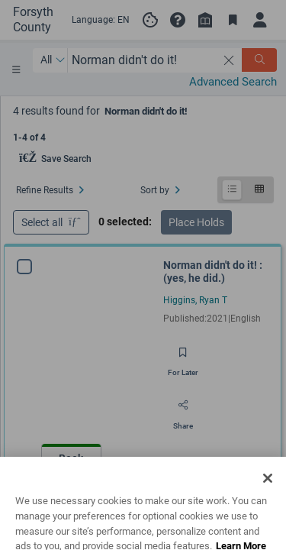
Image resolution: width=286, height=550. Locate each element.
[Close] (267, 499)
